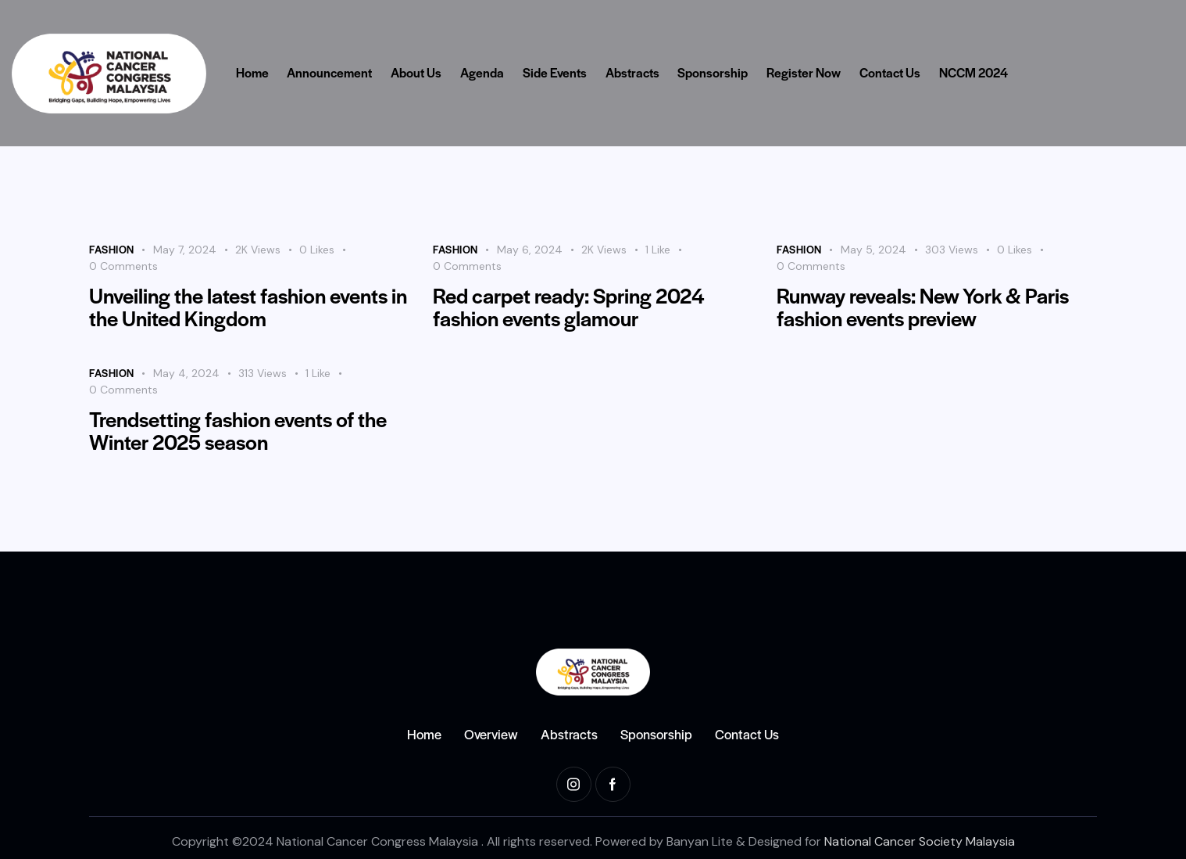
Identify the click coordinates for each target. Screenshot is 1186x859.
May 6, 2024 (530, 250)
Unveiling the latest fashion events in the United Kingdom (248, 306)
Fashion (111, 249)
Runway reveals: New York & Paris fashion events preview (923, 306)
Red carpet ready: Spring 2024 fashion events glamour (569, 306)
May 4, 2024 (186, 373)
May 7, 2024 (184, 250)
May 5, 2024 (873, 250)
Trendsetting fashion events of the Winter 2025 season (238, 430)
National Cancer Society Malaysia (919, 841)
